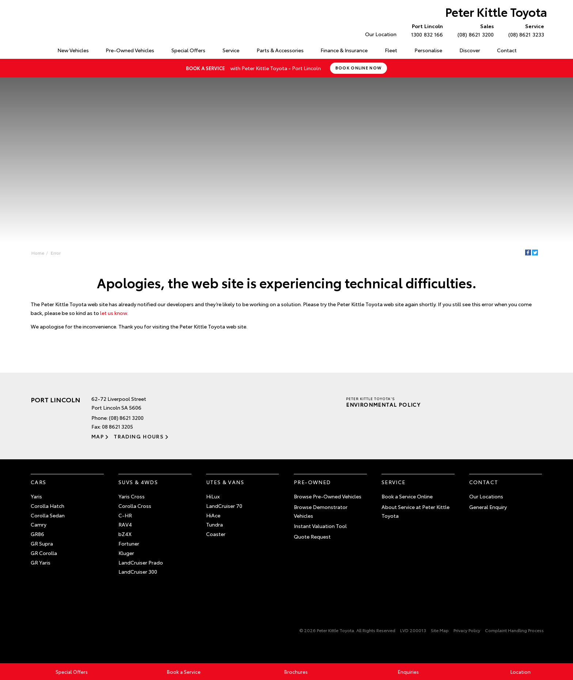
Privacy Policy (467, 630)
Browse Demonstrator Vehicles (321, 511)
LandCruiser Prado (140, 562)
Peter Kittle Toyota (496, 11)
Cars (38, 482)
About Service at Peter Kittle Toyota (415, 511)
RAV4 (125, 524)
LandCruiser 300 (137, 571)
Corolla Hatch (47, 505)
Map (97, 436)
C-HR (125, 515)
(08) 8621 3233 (524, 30)
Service (231, 50)
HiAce (213, 515)
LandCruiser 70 (224, 505)
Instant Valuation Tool (320, 525)
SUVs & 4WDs (138, 482)
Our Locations (486, 496)
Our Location (380, 34)
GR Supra (42, 543)
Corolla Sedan (48, 515)
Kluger (126, 552)
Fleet (391, 50)
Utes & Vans (225, 482)
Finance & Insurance (344, 50)
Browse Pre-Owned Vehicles (327, 496)
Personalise (428, 50)
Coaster (215, 533)
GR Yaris (40, 562)
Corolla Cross (134, 505)
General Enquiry (488, 506)
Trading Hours (139, 436)
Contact (507, 50)
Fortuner (128, 543)
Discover (469, 50)
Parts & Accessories (280, 50)
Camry (38, 524)
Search (533, 50)
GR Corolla (44, 552)
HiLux (213, 496)
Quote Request (312, 536)
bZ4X (125, 533)
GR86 (37, 533)
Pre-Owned (312, 482)
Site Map (440, 630)
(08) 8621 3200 (473, 30)
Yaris (36, 496)
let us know (113, 312)
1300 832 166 (425, 30)
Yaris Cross (131, 496)
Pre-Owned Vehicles (130, 50)
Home (32, 48)
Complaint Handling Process (514, 630)
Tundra (214, 524)
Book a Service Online (407, 496)
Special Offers (188, 50)
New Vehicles (73, 50)
